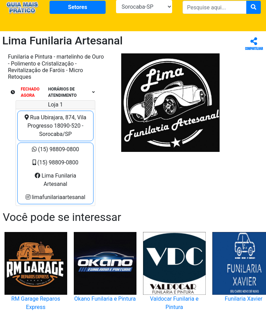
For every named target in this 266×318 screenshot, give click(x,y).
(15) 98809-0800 (55, 149)
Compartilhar (254, 44)
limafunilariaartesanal (56, 197)
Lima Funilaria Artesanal (55, 179)
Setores (77, 7)
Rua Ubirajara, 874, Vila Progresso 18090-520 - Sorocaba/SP (56, 125)
